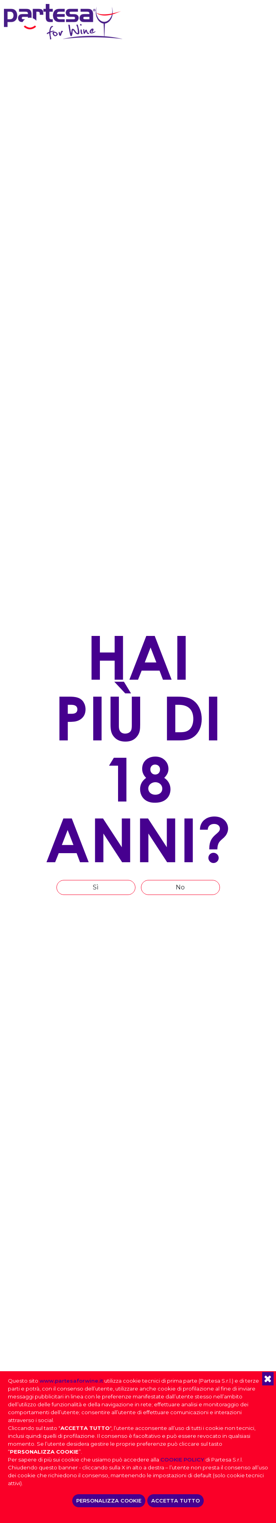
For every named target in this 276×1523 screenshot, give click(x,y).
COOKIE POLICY (182, 1459)
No (180, 887)
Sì (96, 887)
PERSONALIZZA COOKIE (108, 1500)
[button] (268, 1378)
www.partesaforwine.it (71, 1381)
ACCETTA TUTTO (175, 1500)
